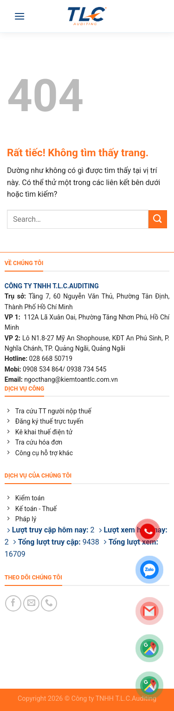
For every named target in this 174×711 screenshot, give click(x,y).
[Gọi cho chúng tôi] (49, 603)
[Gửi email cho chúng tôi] (31, 603)
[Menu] (19, 16)
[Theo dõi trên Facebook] (13, 603)
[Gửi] (157, 219)
